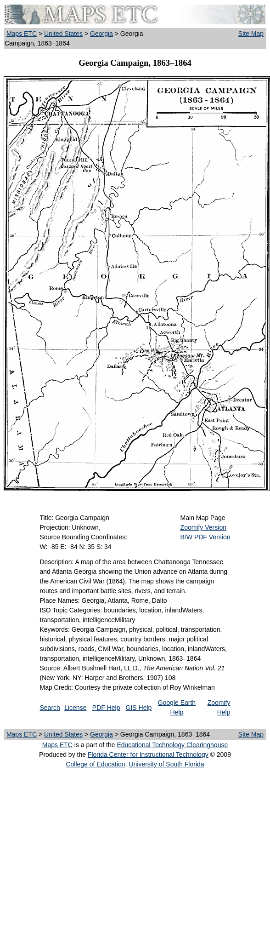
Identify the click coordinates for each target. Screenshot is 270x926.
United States (63, 33)
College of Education (95, 764)
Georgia (101, 33)
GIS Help (139, 707)
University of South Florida (166, 764)
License (75, 707)
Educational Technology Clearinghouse (172, 745)
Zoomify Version (203, 527)
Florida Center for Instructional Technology (148, 754)
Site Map (251, 33)
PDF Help (106, 707)
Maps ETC (21, 33)
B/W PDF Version (205, 537)
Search (50, 707)
